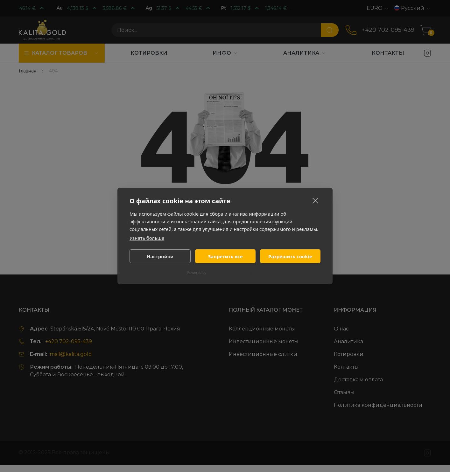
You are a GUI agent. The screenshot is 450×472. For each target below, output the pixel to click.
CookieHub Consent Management (235, 272)
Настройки (160, 256)
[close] (315, 200)
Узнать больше (147, 238)
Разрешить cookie (290, 256)
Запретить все (225, 256)
